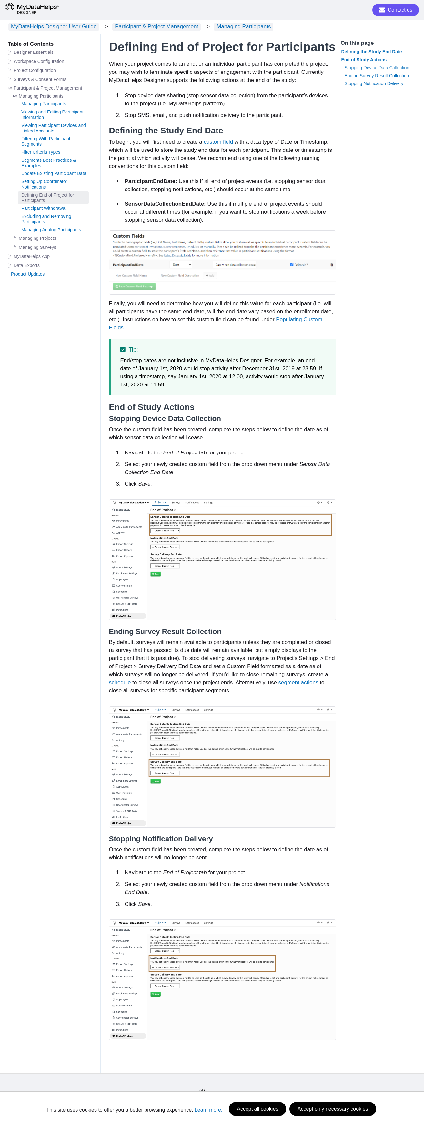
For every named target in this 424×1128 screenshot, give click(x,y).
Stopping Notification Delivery (373, 84)
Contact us (395, 10)
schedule (120, 683)
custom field (218, 143)
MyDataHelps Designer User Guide (51, 27)
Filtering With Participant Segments (45, 142)
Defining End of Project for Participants (47, 198)
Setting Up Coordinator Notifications (44, 185)
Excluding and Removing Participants (46, 220)
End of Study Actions (364, 60)
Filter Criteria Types (40, 153)
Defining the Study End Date (371, 52)
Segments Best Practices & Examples (48, 164)
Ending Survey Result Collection (376, 76)
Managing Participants (228, 27)
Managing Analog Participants (51, 230)
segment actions (298, 683)
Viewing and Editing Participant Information (52, 116)
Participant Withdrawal (43, 209)
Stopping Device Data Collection (376, 68)
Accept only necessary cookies (333, 1110)
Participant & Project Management (147, 27)
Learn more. (208, 1110)
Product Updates (28, 274)
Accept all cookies (257, 1110)
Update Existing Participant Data (53, 174)
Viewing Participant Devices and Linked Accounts (53, 129)
